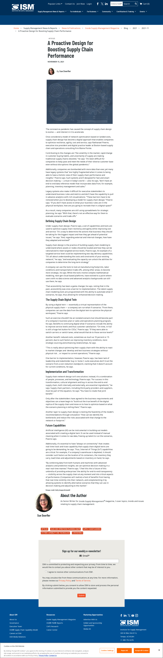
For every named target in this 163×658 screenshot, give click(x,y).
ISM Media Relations (18, 637)
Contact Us (70, 4)
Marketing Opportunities (93, 614)
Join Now (81, 4)
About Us (13, 619)
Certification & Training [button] (126, 11)
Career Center (52, 630)
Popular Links (54, 4)
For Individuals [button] (76, 11)
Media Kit (87, 629)
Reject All (124, 650)
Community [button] (107, 11)
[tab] (52, 11)
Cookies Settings (107, 650)
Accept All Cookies (141, 650)
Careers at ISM (15, 633)
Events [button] (143, 11)
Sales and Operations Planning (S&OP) (65, 529)
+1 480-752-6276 (127, 640)
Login (89, 4)
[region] (81, 650)
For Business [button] (92, 11)
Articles (44, 529)
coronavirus (77, 533)
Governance (14, 623)
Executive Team (16, 626)
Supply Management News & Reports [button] (52, 11)
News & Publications (71, 28)
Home (16, 28)
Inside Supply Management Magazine (102, 28)
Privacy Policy (65, 580)
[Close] (159, 650)
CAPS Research (52, 626)
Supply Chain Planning (92, 529)
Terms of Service (82, 580)
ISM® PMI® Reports (55, 623)
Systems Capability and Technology (55, 533)
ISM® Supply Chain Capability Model (24, 630)
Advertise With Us (90, 619)
